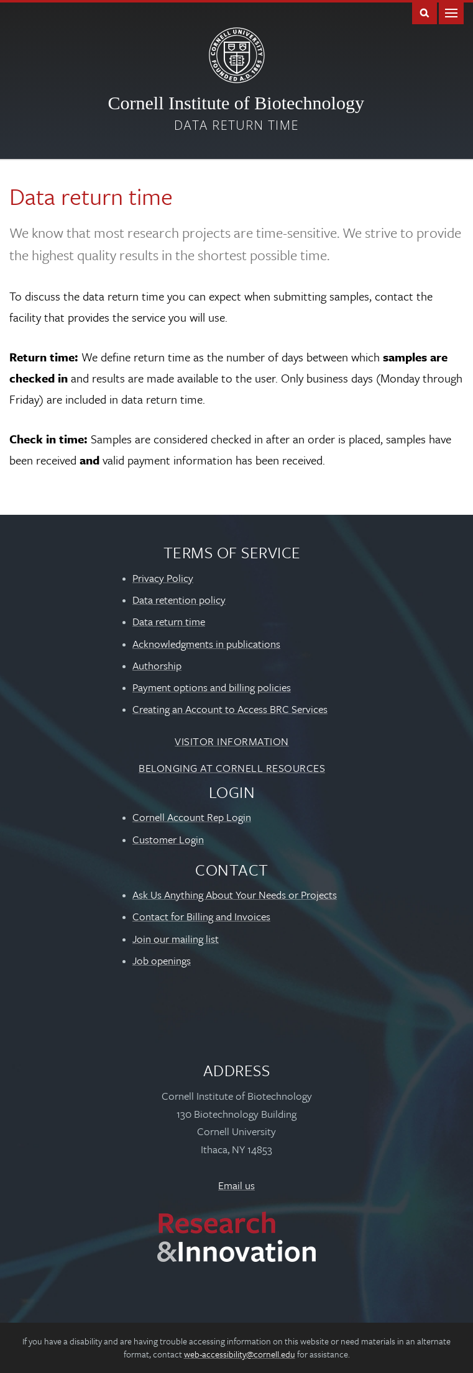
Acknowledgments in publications (206, 643)
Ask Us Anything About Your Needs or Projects (234, 894)
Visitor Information (232, 741)
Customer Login (168, 839)
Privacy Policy (162, 578)
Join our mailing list (175, 938)
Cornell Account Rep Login (191, 817)
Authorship (156, 665)
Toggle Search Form (424, 12)
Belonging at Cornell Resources (232, 768)
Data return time (236, 125)
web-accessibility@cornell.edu (239, 1354)
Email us (236, 1185)
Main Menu (451, 12)
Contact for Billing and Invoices (201, 916)
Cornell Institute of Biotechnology (236, 103)
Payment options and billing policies (211, 687)
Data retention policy (179, 599)
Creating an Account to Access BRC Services (230, 709)
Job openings (161, 960)
